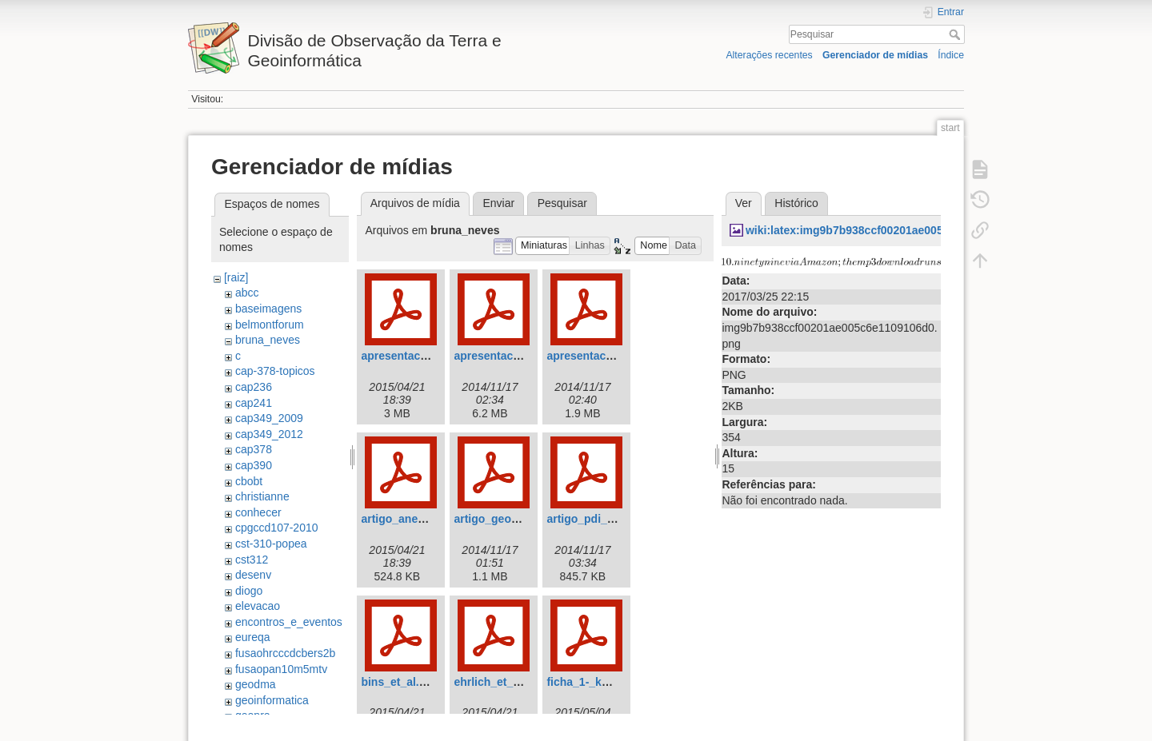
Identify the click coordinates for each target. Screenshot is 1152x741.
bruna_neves (267, 339)
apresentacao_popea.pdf (612, 355)
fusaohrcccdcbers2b (285, 653)
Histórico (796, 203)
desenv (253, 574)
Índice (951, 55)
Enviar (498, 203)
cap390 (253, 465)
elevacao (257, 606)
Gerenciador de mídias (875, 55)
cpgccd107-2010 (276, 527)
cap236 (253, 386)
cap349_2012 (269, 434)
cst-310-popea (271, 543)
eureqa (252, 637)
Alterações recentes (769, 55)
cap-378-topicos (275, 371)
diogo (248, 590)
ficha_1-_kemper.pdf (600, 681)
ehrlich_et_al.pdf (498, 681)
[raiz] (236, 277)
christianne (262, 496)
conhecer (258, 512)
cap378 (253, 449)
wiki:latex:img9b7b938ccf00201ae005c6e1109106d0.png (894, 230)
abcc (247, 292)
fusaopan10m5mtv (281, 669)
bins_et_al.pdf (398, 681)
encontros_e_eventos (288, 622)
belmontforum (269, 324)
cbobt (248, 481)
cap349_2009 (269, 418)
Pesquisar (956, 34)
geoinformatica (272, 700)
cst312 (251, 559)
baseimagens (268, 308)
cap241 (253, 402)
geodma (255, 684)
